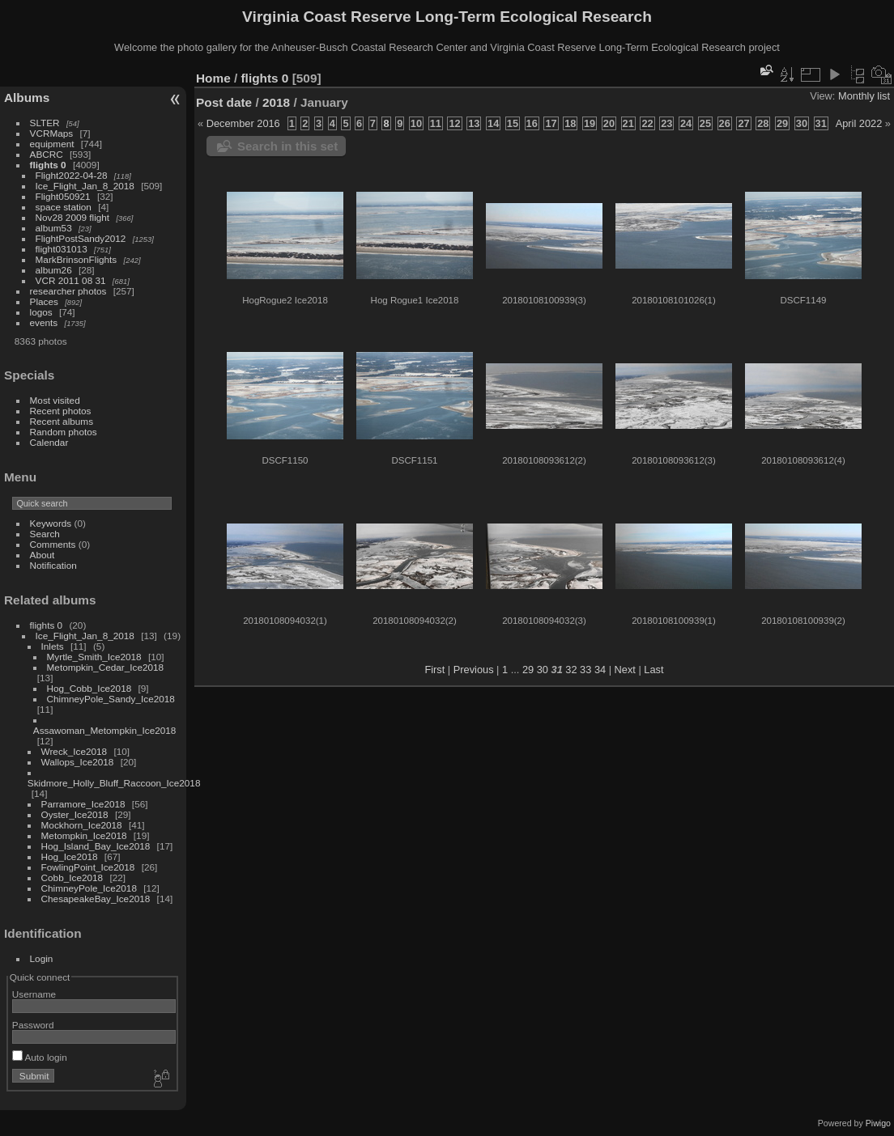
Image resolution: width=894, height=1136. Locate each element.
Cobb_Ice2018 (72, 877)
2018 (276, 102)
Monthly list (864, 96)
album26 (54, 270)
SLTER (45, 122)
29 (528, 669)
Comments (53, 544)
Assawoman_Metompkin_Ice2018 (105, 730)
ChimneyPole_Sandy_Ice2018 (111, 698)
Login (41, 958)
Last (653, 669)
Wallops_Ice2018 (77, 762)
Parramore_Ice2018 (83, 804)
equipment (52, 143)
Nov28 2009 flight (73, 217)
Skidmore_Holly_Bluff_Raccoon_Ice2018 (114, 783)
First (434, 669)
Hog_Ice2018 (69, 856)
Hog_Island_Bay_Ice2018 (96, 846)
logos (41, 312)
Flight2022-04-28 (72, 175)
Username (34, 994)
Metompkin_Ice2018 (84, 835)
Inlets (52, 646)
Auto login (39, 1057)
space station (64, 206)
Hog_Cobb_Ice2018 (89, 688)
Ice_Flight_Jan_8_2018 (85, 185)
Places (44, 301)
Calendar (49, 442)
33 (585, 669)
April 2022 (859, 123)
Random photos (63, 431)
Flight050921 (63, 196)
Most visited (55, 400)
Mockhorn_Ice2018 (81, 825)
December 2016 (243, 123)
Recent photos (61, 410)
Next (625, 669)
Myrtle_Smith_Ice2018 (94, 656)
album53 (54, 228)
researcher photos (68, 291)
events (44, 322)
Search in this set (287, 146)
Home (213, 78)
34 (600, 669)
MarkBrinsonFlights (76, 259)
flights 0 (48, 164)
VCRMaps (52, 133)
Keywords (51, 523)
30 (542, 669)
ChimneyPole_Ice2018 (89, 888)
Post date (224, 102)
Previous (473, 669)
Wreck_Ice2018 (74, 751)
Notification (53, 565)
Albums (26, 97)
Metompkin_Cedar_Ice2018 (105, 667)
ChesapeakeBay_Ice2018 (96, 898)
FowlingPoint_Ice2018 (88, 867)
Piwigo (878, 1123)
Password (33, 1024)
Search (45, 533)
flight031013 (61, 249)
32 (571, 669)
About (42, 554)
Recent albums (61, 421)
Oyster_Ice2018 (75, 814)
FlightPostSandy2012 (81, 238)
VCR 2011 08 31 (71, 280)
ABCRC (46, 154)
